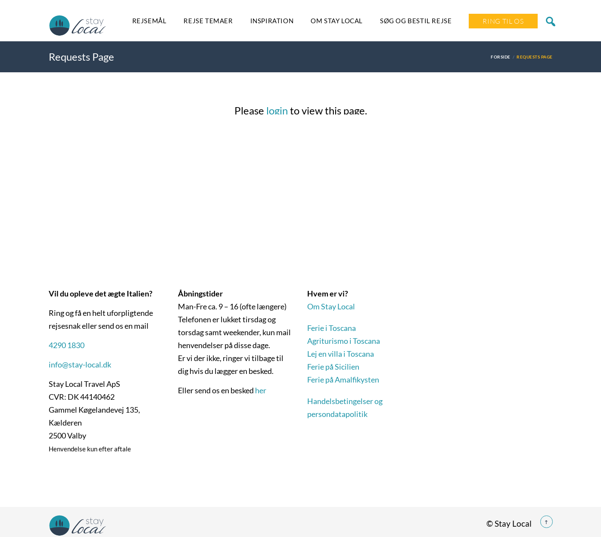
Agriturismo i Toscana (343, 341)
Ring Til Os (503, 21)
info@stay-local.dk (80, 364)
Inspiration (272, 21)
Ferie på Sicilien (333, 366)
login (277, 110)
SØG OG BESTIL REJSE (416, 21)
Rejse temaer (208, 21)
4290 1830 (66, 345)
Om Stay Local (337, 21)
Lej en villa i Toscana (340, 353)
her (260, 390)
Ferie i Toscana (331, 328)
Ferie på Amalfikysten (343, 379)
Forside (500, 56)
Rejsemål (149, 21)
